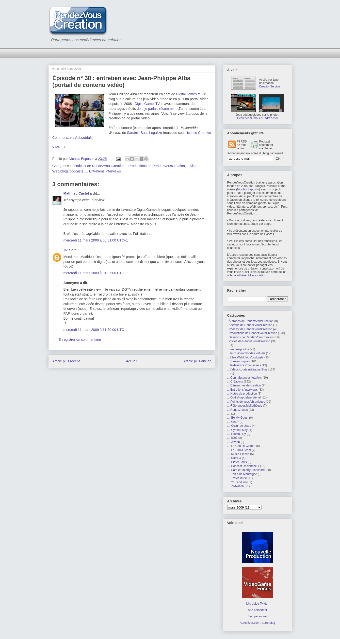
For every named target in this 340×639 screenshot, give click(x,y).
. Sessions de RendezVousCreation (250, 337)
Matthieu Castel (76, 193)
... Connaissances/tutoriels (244, 377)
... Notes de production (242, 393)
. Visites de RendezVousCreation (248, 341)
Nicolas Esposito (248, 189)
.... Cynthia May (237, 430)
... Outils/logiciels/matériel (244, 397)
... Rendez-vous (237, 410)
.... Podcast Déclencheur (243, 466)
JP (66, 250)
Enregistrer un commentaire (80, 339)
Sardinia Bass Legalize (144, 133)
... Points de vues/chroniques (246, 401)
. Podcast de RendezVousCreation (98, 166)
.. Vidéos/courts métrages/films (247, 369)
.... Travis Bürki (237, 478)
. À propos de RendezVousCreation (250, 321)
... (228, 373)
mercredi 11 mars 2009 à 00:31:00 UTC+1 (96, 240)
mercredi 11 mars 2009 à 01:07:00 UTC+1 (96, 273)
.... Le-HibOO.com (239, 450)
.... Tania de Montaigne (242, 474)
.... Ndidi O (234, 458)
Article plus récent (66, 361)
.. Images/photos (238, 349)
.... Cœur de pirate (239, 425)
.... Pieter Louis (237, 462)
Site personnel (257, 610)
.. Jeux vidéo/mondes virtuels (246, 353)
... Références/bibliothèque (244, 405)
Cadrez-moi (270, 118)
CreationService (269, 86)
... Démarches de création (244, 385)
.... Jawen (233, 442)
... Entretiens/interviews (103, 171)
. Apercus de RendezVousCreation (249, 325)
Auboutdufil (83, 138)
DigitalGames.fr (188, 94)
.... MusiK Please (238, 454)
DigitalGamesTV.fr (148, 104)
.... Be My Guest (237, 417)
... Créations (235, 381)
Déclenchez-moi (247, 118)
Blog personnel (257, 616)
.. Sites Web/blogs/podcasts (245, 357)
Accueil (131, 361)
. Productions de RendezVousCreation (156, 166)
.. (228, 345)
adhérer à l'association (251, 275)
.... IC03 (232, 438)
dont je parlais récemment (157, 109)
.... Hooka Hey (236, 434)
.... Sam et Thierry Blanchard (246, 470)
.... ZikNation (235, 486)
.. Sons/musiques (238, 361)
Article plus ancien (197, 361)
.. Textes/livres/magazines (244, 365)
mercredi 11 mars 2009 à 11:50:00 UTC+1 (96, 330)
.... (228, 413)
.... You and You (237, 482)
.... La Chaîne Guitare (241, 446)
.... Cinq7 (233, 422)
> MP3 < (58, 147)
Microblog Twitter (257, 603)
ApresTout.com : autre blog (257, 623)
